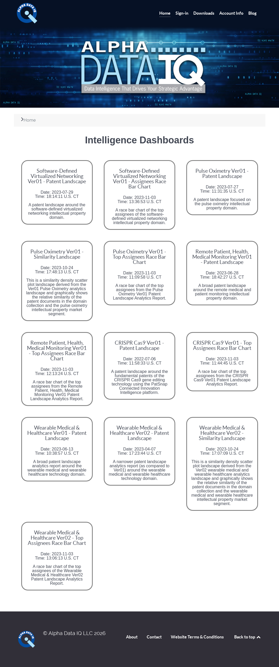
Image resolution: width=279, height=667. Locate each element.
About (132, 637)
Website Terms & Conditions (197, 637)
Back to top (247, 637)
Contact (154, 637)
